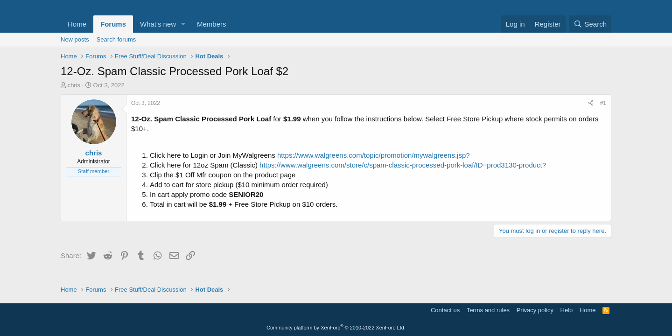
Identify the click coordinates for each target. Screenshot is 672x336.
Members (211, 24)
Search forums (116, 39)
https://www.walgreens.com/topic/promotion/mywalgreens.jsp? (373, 155)
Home (77, 24)
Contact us (445, 310)
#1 (603, 103)
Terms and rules (488, 310)
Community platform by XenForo (336, 327)
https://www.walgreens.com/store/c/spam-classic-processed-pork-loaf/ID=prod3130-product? (402, 165)
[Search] (590, 24)
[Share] (591, 103)
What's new (158, 24)
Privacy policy (535, 310)
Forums (113, 24)
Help (566, 310)
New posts (75, 39)
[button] (183, 24)
